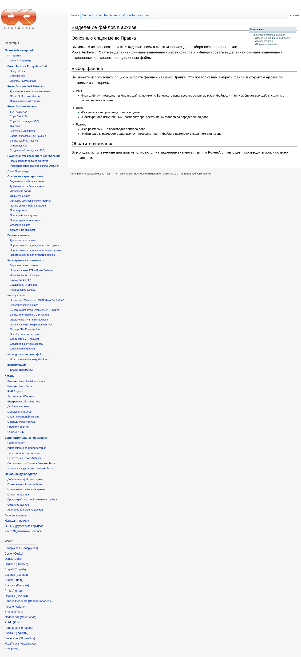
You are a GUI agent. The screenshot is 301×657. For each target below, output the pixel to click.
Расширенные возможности (25, 260)
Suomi (18, 580)
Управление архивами (23, 229)
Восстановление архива (24, 305)
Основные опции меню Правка (273, 38)
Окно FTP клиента (21, 60)
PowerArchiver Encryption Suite (27, 66)
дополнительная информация (26, 437)
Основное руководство (21, 474)
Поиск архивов (18, 210)
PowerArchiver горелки (22, 106)
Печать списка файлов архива (28, 205)
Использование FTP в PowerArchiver (31, 270)
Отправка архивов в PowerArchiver (30, 200)
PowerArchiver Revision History (26, 381)
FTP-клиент (14, 55)
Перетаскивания (18, 235)
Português (25, 627)
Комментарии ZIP (20, 280)
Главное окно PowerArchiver (24, 484)
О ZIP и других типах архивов (24, 526)
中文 (15, 649)
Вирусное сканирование (24, 265)
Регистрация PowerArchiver (24, 458)
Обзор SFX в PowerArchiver (26, 96)
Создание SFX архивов (23, 284)
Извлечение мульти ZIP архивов (29, 319)
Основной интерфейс (20, 50)
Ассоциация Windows (20, 396)
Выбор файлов (264, 41)
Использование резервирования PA (31, 324)
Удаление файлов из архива (25, 509)
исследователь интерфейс (25, 354)
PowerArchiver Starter (20, 386)
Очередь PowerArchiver (21, 421)
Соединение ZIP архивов (25, 338)
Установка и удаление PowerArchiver (30, 468)
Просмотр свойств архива (25, 220)
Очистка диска (18, 145)
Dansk (18, 558)
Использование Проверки (25, 275)
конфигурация (16, 364)
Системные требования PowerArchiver (31, 463)
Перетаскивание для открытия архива (32, 254)
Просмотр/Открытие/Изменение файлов (32, 499)
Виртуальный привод (22, 131)
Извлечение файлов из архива (26, 489)
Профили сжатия (17, 426)
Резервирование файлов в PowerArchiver (34, 165)
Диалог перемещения (23, 240)
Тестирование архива (22, 289)
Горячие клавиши (16, 515)
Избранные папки (20, 191)
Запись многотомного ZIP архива (29, 314)
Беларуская (29, 548)
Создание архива (20, 224)
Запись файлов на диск (24, 140)
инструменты (16, 295)
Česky (18, 553)
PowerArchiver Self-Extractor (25, 86)
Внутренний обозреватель (23, 401)
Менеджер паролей (19, 411)
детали (10, 376)
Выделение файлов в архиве (269, 35)
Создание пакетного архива (26, 343)
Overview (15, 126)
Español (22, 574)
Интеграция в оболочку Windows (29, 359)
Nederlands (28, 617)
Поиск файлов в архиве (24, 215)
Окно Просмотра (18, 171)
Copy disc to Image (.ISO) (24, 121)
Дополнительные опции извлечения (31, 91)
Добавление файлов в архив (27, 186)
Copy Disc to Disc (20, 116)
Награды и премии (17, 520)
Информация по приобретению (26, 447)
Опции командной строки (25, 101)
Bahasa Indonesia (40, 601)
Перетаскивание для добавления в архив (34, 245)
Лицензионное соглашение (24, 453)
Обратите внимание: (267, 44)
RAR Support (15, 391)
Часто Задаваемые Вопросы (23, 531)
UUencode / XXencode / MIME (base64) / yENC (37, 300)
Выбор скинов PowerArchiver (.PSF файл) (34, 309)
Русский (22, 633)
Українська (27, 643)
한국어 (19, 611)
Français (22, 585)
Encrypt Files (17, 75)
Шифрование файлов (23, 348)
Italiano (20, 606)
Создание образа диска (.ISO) (27, 150)
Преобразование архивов (25, 334)
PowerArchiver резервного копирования (33, 155)
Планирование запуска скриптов (29, 160)
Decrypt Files (17, 71)
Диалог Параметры (21, 369)
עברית (9, 590)
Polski (17, 622)
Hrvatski (22, 596)
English (20, 569)
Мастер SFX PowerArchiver (26, 329)
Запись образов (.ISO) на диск (28, 135)
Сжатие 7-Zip (15, 431)
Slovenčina (27, 638)
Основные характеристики (25, 176)
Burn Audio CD (18, 111)
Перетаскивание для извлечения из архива (35, 250)
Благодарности (16, 443)
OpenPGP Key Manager (23, 80)
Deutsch (22, 564)
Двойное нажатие (18, 406)
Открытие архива (20, 196)
